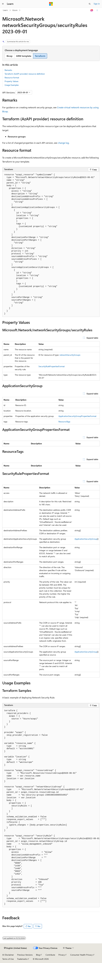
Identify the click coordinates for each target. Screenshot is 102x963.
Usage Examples (12, 85)
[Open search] (90, 3)
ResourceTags (64, 421)
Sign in (97, 3)
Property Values (11, 81)
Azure (14, 10)
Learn (5, 10)
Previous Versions (25, 954)
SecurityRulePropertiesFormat (52, 366)
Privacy (61, 954)
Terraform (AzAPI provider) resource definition (25, 73)
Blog (38, 954)
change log (63, 142)
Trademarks (22, 959)
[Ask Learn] (92, 10)
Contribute (50, 954)
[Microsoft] (51, 4)
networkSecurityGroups (69, 355)
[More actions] (97, 10)
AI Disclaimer (8, 954)
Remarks (8, 70)
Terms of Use (8, 959)
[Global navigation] (3, 3)
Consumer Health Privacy (81, 954)
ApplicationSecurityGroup (86, 539)
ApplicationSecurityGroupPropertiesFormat (77, 416)
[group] (51, 807)
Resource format (12, 77)
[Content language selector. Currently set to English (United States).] (15, 948)
